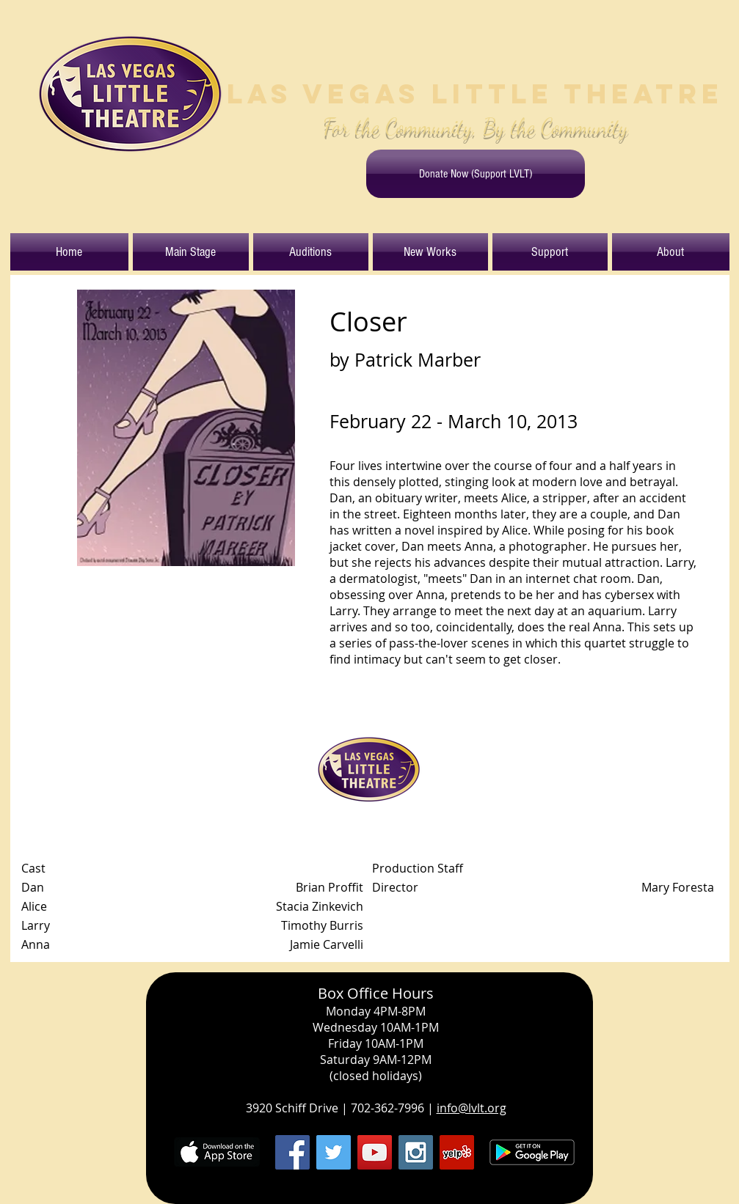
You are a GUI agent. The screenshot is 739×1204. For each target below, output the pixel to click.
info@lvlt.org (471, 1108)
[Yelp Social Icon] (457, 1152)
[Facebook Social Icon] (292, 1152)
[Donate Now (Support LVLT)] (475, 174)
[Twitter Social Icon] (333, 1152)
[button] (191, 252)
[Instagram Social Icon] (415, 1152)
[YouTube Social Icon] (374, 1152)
